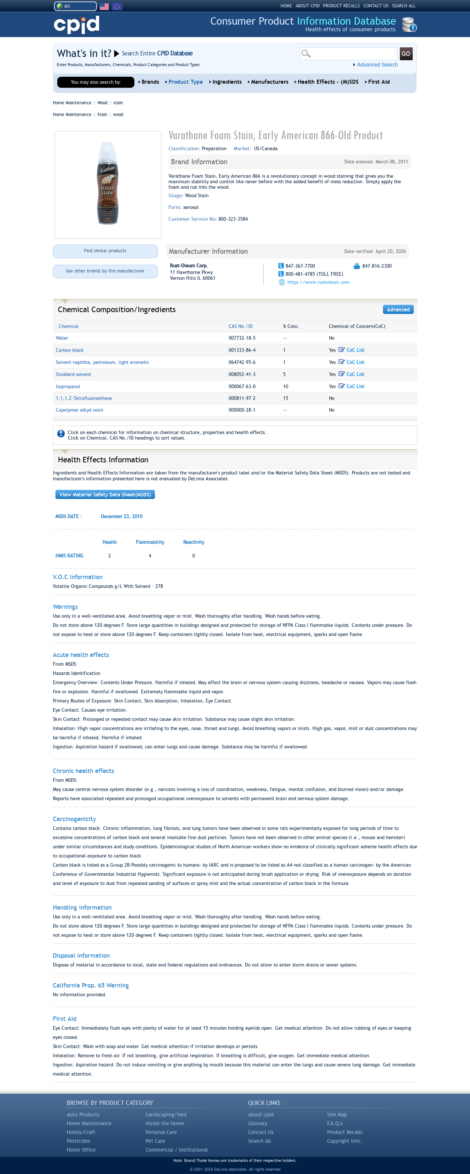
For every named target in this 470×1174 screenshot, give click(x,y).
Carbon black (70, 350)
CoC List (351, 350)
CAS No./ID (241, 326)
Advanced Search (377, 65)
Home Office (81, 1150)
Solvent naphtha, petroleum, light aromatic (102, 362)
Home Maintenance (89, 1123)
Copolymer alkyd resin (79, 410)
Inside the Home (165, 1123)
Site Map (337, 1114)
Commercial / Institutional (177, 1150)
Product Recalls (344, 1132)
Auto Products (83, 1114)
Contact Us (261, 1132)
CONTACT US (376, 5)
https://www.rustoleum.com (319, 282)
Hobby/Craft (81, 1132)
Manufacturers (269, 82)
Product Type (186, 82)
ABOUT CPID (307, 5)
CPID (76, 25)
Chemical (69, 326)
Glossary (257, 1123)
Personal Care (161, 1132)
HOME (286, 5)
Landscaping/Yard (166, 1114)
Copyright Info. (344, 1141)
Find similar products (105, 250)
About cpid (261, 1114)
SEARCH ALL (404, 5)
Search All (259, 1141)
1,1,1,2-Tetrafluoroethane (84, 398)
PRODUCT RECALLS (341, 5)
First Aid (379, 82)
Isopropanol (68, 386)
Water (62, 338)
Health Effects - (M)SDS (328, 82)
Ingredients (227, 82)
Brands (150, 82)
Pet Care (155, 1141)
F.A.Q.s (335, 1123)
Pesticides (78, 1141)
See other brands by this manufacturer (105, 271)
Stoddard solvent (73, 374)
